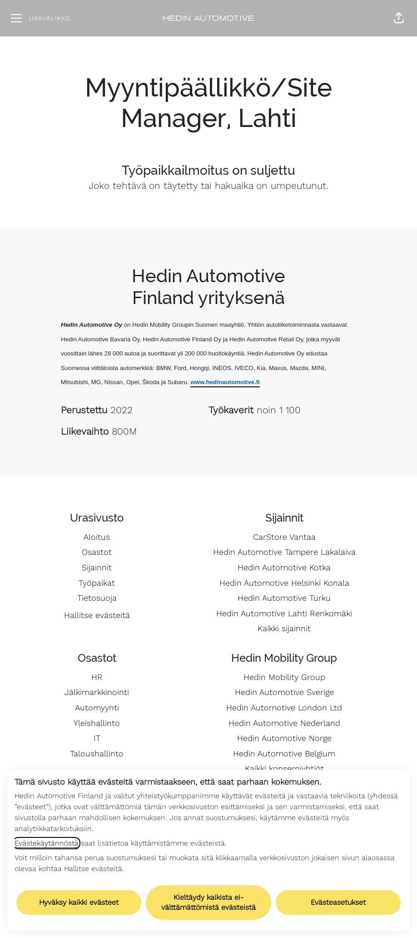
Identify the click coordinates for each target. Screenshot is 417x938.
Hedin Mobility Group (284, 677)
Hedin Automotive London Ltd (284, 707)
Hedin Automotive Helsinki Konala (284, 583)
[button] (399, 18)
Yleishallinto (97, 723)
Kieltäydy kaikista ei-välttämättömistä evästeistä (208, 902)
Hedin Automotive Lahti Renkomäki (284, 613)
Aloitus (97, 537)
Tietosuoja (97, 598)
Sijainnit (97, 567)
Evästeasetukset (338, 902)
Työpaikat (97, 583)
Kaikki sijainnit (284, 628)
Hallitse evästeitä (97, 615)
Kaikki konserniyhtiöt (284, 768)
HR (97, 677)
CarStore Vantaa (284, 537)
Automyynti (97, 707)
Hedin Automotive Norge (284, 738)
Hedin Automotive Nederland (284, 723)
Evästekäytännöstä (47, 843)
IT (97, 738)
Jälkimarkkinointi (97, 692)
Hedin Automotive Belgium (284, 753)
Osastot (97, 552)
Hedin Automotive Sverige (284, 692)
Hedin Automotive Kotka (284, 567)
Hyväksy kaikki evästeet (79, 902)
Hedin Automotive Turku (284, 598)
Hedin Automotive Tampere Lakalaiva (284, 552)
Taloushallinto (97, 753)
